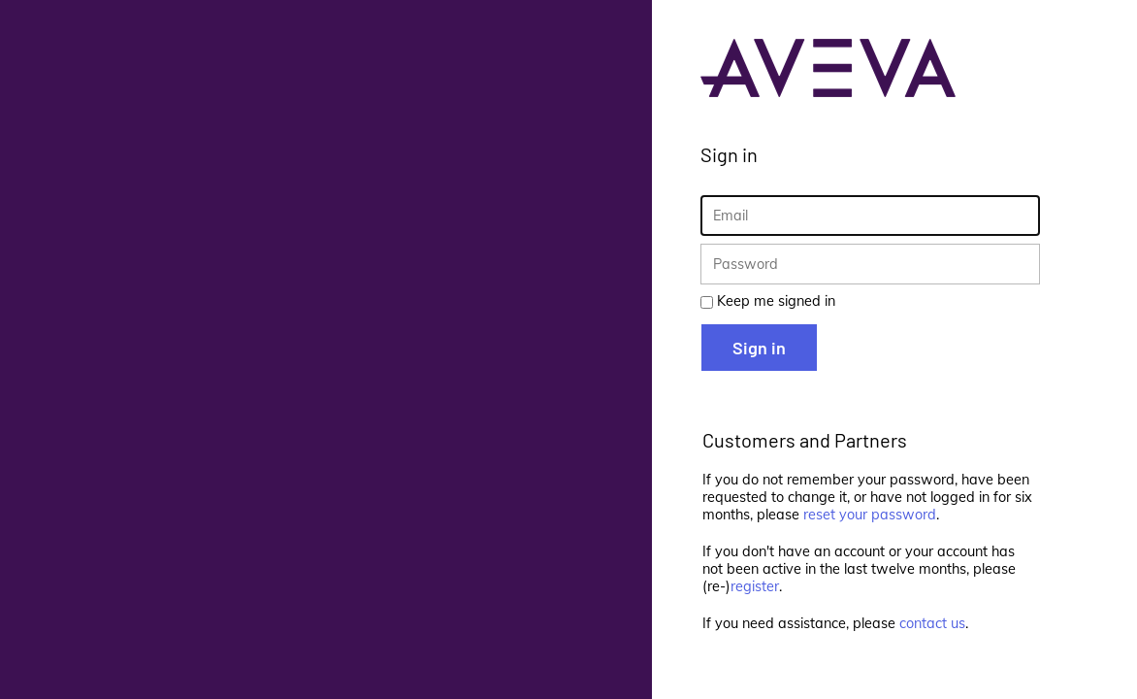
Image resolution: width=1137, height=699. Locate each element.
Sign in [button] (759, 347)
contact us (932, 623)
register (755, 586)
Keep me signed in (776, 301)
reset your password (869, 514)
